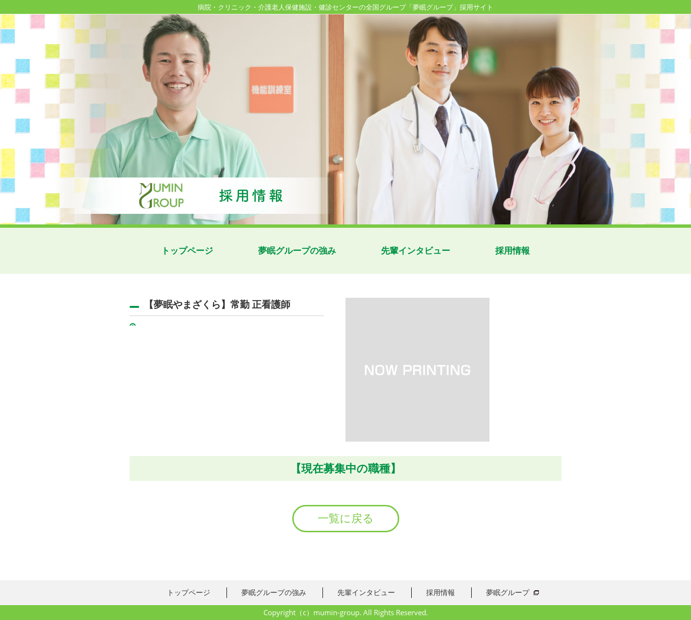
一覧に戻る (346, 518)
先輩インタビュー (415, 251)
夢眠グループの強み (297, 251)
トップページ (187, 251)
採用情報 (512, 251)
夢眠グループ (507, 592)
